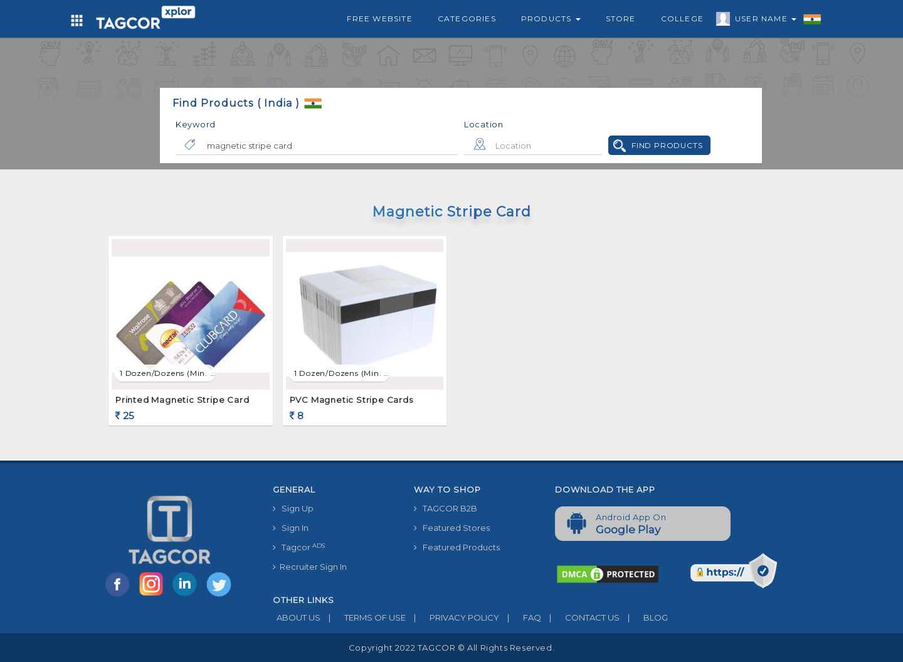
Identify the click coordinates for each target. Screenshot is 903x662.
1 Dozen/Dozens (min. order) (167, 373)
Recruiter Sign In (310, 567)
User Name (762, 20)
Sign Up (293, 508)
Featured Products (457, 547)
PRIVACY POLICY (452, 617)
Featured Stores (452, 528)
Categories (467, 18)
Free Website (379, 18)
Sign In (291, 528)
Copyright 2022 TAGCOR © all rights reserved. (451, 648)
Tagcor (299, 547)
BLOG (644, 617)
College (682, 18)
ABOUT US (296, 617)
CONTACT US (580, 617)
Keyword (196, 124)
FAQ (520, 617)
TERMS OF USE (363, 617)
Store (621, 18)
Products (551, 18)
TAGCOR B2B (445, 508)
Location (484, 124)
